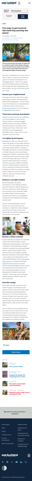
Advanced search (11, 16)
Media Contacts (22, 424)
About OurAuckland (7, 443)
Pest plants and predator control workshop (17, 384)
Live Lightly (12, 163)
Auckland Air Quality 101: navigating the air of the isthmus (17, 376)
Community (12, 363)
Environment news (17, 38)
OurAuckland (5, 424)
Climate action (7, 40)
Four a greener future (16, 366)
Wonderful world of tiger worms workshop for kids (19, 393)
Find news (22, 16)
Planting (15, 40)
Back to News (16, 352)
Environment (6, 38)
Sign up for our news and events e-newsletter (17, 414)
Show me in (6, 10)
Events (4, 431)
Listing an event (6, 435)
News (4, 23)
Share (6, 345)
